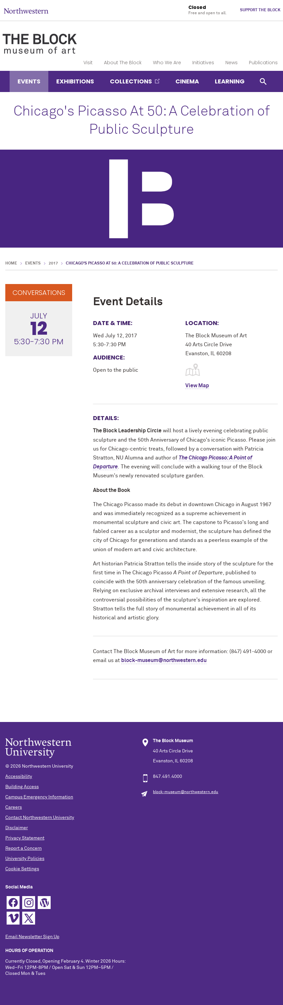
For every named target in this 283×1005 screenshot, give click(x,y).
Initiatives (203, 62)
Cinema (187, 81)
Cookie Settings (22, 869)
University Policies (24, 858)
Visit (88, 62)
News (231, 62)
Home (11, 263)
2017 (53, 263)
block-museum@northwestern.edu (164, 660)
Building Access (22, 787)
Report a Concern (23, 848)
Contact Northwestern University (39, 817)
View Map (197, 385)
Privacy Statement (24, 838)
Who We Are (167, 62)
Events (29, 81)
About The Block (123, 62)
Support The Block (260, 10)
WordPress (44, 902)
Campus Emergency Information (39, 797)
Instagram (28, 902)
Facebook (13, 902)
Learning (230, 81)
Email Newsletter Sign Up (32, 936)
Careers (13, 807)
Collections (131, 81)
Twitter (28, 918)
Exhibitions (75, 81)
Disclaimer (16, 828)
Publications (263, 62)
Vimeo (13, 918)
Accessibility (18, 776)
